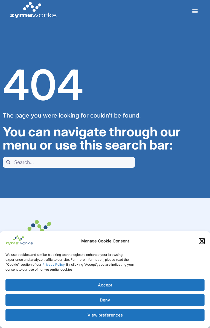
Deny (105, 300)
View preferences (105, 315)
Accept (105, 285)
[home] (33, 10)
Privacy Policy (53, 264)
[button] (202, 241)
